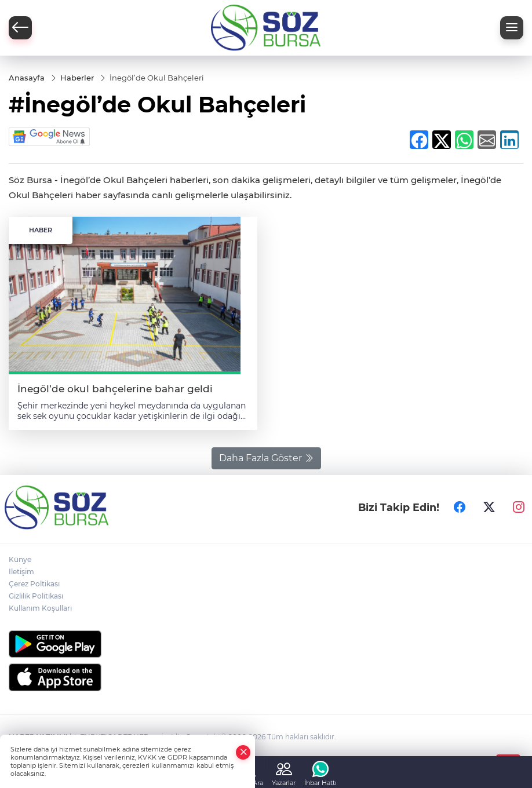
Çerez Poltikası (34, 583)
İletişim (21, 571)
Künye (20, 559)
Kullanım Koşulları (40, 608)
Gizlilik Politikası (36, 596)
